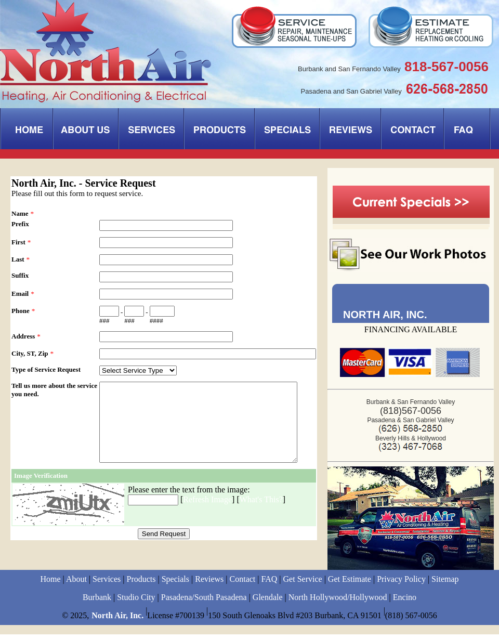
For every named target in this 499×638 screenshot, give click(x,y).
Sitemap (444, 582)
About (76, 582)
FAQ (269, 582)
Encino (404, 600)
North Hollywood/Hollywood (337, 600)
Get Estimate (349, 582)
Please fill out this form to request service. (77, 193)
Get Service (302, 582)
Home (50, 582)
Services (107, 582)
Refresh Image (207, 515)
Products (141, 582)
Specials (175, 582)
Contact (243, 582)
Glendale (268, 600)
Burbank (97, 600)
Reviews (209, 582)
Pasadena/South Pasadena (204, 600)
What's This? (261, 515)
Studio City (136, 600)
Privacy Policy (401, 582)
